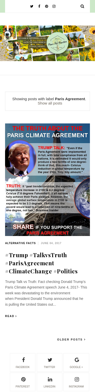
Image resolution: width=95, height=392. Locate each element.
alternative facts (20, 243)
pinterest (22, 381)
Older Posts (70, 339)
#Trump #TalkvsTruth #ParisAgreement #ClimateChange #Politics (41, 263)
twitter (49, 362)
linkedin (49, 381)
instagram (76, 381)
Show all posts (50, 103)
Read (9, 316)
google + (76, 362)
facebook (23, 362)
